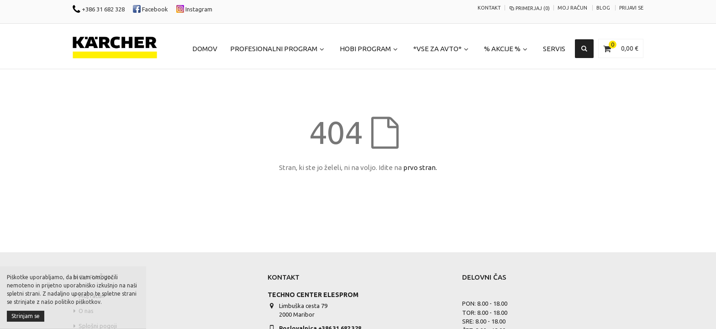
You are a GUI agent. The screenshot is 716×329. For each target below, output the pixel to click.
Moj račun (572, 8)
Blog (603, 8)
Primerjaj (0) (529, 8)
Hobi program (365, 49)
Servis (554, 49)
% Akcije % (502, 49)
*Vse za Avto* (437, 49)
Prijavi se (631, 8)
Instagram (194, 9)
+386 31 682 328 (99, 9)
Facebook (150, 9)
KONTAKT (489, 8)
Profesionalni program (273, 49)
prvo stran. (420, 167)
